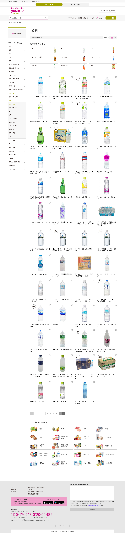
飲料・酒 (62, 454)
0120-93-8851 (43, 514)
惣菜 (40, 437)
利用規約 (13, 489)
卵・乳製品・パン (62, 437)
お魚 (106, 428)
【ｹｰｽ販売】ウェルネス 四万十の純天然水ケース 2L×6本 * (84, 350)
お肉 (84, 428)
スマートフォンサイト (63, 525)
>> (63, 413)
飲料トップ (12, 104)
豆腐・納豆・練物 (62, 445)
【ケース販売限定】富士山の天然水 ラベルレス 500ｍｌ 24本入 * (106, 224)
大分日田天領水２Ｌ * (81, 147)
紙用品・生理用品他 (62, 463)
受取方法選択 (17, 33)
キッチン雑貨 (106, 454)
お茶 (92, 49)
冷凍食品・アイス (84, 437)
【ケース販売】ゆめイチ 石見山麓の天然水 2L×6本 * (106, 250)
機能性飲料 (64, 57)
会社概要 (13, 491)
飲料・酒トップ (13, 97)
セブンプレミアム (37, 49)
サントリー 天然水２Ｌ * (105, 96)
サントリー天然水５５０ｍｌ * (40, 96)
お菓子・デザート (40, 445)
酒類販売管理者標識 (33, 494)
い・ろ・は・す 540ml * (59, 401)
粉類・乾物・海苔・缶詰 (40, 454)
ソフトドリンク (96, 57)
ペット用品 (106, 463)
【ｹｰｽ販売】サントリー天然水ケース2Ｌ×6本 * (62, 147)
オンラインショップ (76, 4)
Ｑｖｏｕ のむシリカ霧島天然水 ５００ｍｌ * (40, 375)
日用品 (40, 463)
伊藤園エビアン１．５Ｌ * (60, 172)
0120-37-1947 (21, 514)
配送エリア (14, 487)
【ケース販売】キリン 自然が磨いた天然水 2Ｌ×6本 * (106, 300)
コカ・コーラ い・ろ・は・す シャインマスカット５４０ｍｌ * (63, 376)
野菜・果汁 (64, 65)
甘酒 (92, 65)
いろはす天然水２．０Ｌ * (38, 121)
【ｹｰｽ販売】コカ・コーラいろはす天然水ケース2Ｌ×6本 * (84, 122)
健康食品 (84, 454)
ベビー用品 (84, 463)
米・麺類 (106, 437)
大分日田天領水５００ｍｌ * (106, 121)
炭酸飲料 (34, 65)
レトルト (84, 445)
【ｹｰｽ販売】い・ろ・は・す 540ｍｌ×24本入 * (106, 375)
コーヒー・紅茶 (37, 57)
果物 (62, 428)
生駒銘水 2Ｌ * (57, 324)
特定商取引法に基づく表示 (35, 491)
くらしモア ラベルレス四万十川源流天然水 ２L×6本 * (84, 275)
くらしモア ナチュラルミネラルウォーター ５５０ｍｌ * (84, 300)
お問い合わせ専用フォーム (94, 505)
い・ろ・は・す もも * (37, 401)
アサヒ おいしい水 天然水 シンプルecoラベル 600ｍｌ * (84, 223)
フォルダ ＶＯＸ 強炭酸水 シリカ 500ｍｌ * (107, 350)
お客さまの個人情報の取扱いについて (36, 488)
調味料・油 (106, 445)
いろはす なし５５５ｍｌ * (83, 197)
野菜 (40, 428)
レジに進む (110, 18)
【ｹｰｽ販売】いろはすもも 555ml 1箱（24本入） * (83, 97)
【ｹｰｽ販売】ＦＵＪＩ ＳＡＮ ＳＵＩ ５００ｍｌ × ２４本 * (85, 376)
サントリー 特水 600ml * (39, 274)
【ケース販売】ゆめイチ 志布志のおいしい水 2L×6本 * (62, 250)
